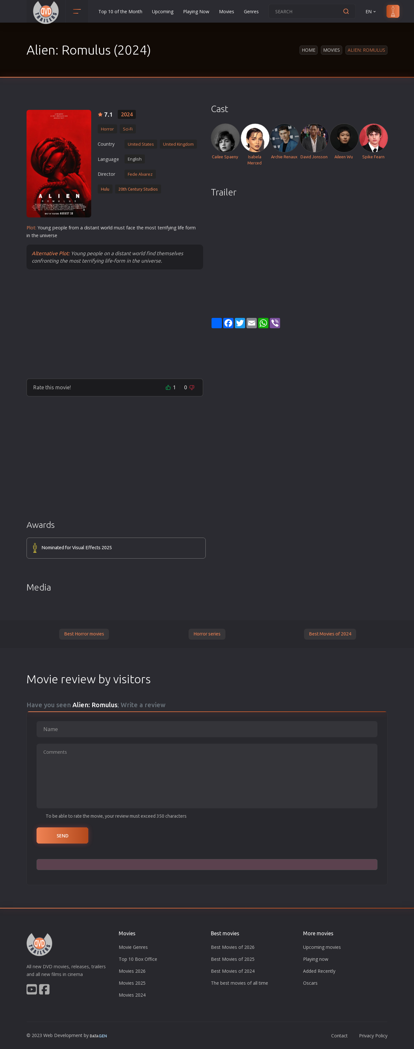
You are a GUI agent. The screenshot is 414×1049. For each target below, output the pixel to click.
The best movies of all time (239, 983)
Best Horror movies (84, 633)
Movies (226, 11)
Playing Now (196, 11)
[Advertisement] (115, 323)
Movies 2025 (132, 983)
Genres (251, 11)
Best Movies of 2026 (233, 947)
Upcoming (162, 11)
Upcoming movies (322, 947)
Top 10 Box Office (138, 959)
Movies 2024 (132, 995)
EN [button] (371, 11)
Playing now (315, 959)
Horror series (207, 633)
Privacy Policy (373, 1036)
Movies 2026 (132, 971)
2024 (127, 114)
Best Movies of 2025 (233, 959)
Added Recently (319, 971)
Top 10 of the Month (120, 11)
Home (308, 50)
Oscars (310, 983)
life (181, 228)
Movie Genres (133, 947)
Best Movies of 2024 (330, 633)
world (107, 228)
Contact (339, 1036)
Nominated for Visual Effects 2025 (76, 547)
